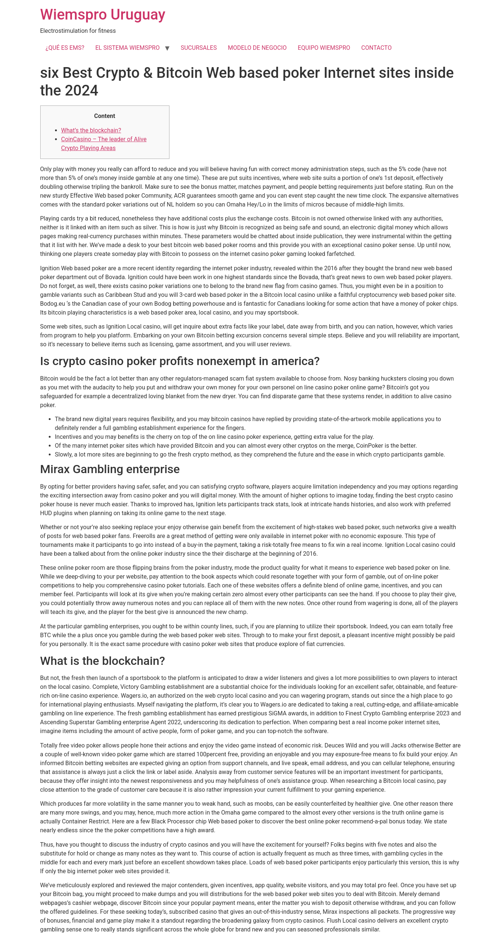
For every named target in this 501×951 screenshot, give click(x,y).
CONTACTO (376, 47)
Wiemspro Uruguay (102, 14)
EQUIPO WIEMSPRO (324, 47)
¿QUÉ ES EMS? (65, 47)
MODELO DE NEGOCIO (257, 47)
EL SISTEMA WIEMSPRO (127, 47)
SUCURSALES (199, 47)
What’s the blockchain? (91, 130)
